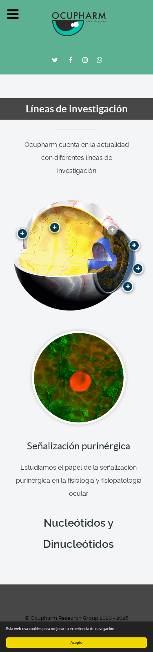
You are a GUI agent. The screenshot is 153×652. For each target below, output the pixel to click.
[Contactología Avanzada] (138, 268)
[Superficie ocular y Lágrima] (134, 245)
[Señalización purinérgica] (112, 230)
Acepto (76, 642)
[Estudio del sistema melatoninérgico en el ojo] (54, 227)
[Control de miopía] (127, 286)
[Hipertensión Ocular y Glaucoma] (22, 233)
